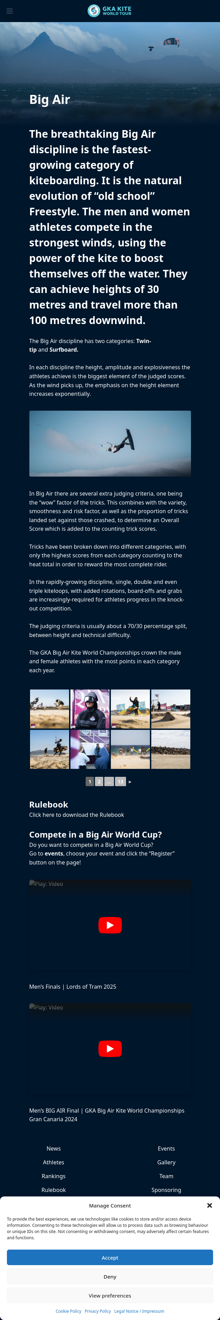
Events (166, 1148)
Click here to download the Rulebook (76, 815)
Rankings (54, 1176)
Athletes (53, 1162)
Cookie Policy (68, 1311)
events (54, 853)
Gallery (166, 1162)
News (54, 1148)
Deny (110, 1276)
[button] (209, 1205)
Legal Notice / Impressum (139, 1311)
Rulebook (53, 1190)
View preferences (110, 1295)
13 (120, 781)
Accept (110, 1257)
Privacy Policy (98, 1311)
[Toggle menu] (9, 11)
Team (166, 1176)
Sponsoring (166, 1190)
